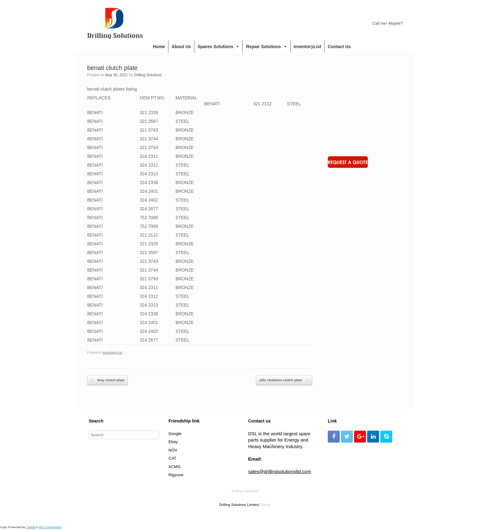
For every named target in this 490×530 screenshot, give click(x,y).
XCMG (174, 466)
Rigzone (175, 474)
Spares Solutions (215, 46)
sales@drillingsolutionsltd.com (279, 471)
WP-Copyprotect (50, 527)
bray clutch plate (107, 380)
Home (159, 46)
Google (175, 433)
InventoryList (307, 46)
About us (181, 46)
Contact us (339, 46)
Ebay (173, 441)
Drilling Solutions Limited (239, 505)
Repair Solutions (263, 46)
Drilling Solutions (148, 75)
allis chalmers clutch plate (284, 380)
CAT (172, 458)
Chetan (31, 527)
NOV (172, 450)
